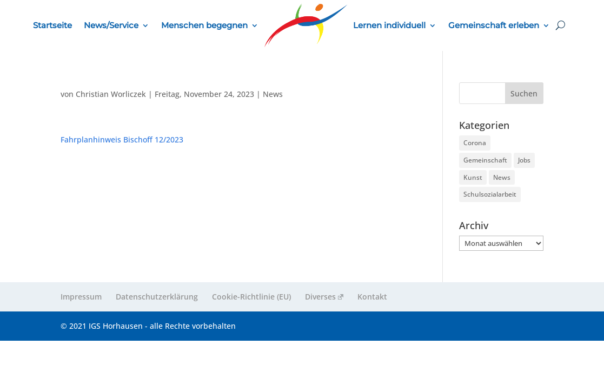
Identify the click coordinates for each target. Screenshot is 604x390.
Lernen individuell (389, 25)
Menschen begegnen (204, 25)
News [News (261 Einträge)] (501, 177)
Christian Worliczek (111, 94)
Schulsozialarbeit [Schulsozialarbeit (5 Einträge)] (489, 194)
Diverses (324, 296)
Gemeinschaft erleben (493, 25)
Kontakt (372, 296)
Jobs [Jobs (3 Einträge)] (524, 160)
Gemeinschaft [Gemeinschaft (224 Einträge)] (485, 160)
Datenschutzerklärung (157, 296)
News (273, 94)
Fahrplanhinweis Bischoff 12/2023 (122, 139)
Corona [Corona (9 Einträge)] (474, 142)
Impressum (81, 296)
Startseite (52, 25)
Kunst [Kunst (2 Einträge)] (472, 177)
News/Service (111, 25)
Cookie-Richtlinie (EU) (251, 296)
